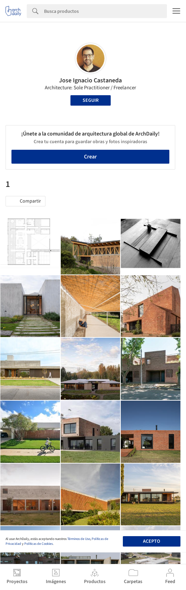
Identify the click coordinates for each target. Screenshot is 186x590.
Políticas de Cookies (38, 543)
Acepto (151, 541)
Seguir (91, 100)
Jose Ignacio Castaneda (90, 80)
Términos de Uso (78, 538)
